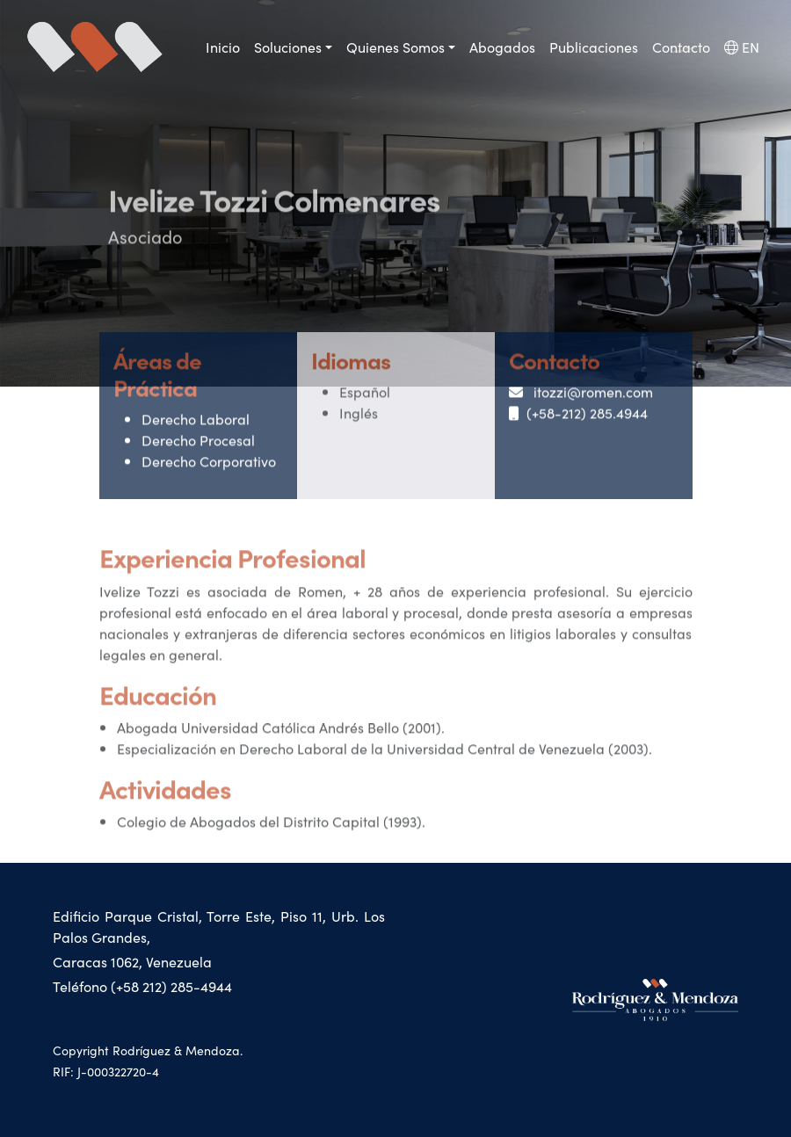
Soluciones (288, 46)
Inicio (223, 46)
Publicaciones (593, 46)
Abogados (502, 46)
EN (741, 46)
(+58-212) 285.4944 (578, 417)
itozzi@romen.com (581, 396)
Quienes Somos (395, 46)
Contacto (681, 46)
